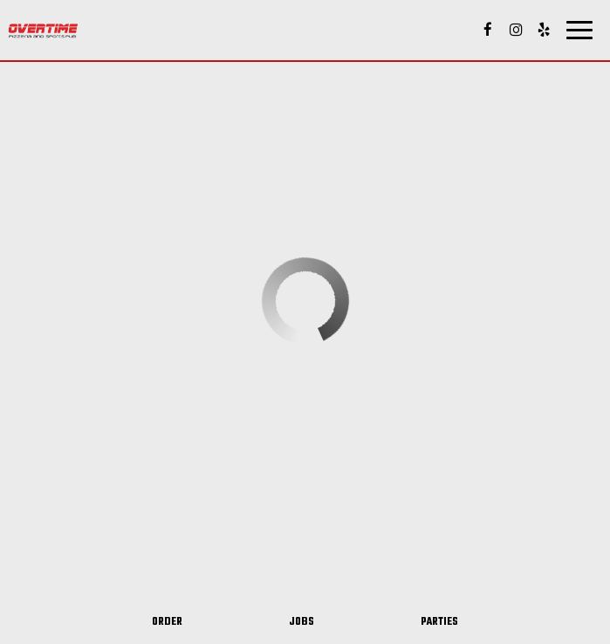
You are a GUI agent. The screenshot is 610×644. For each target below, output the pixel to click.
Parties (439, 622)
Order (167, 622)
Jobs (301, 622)
